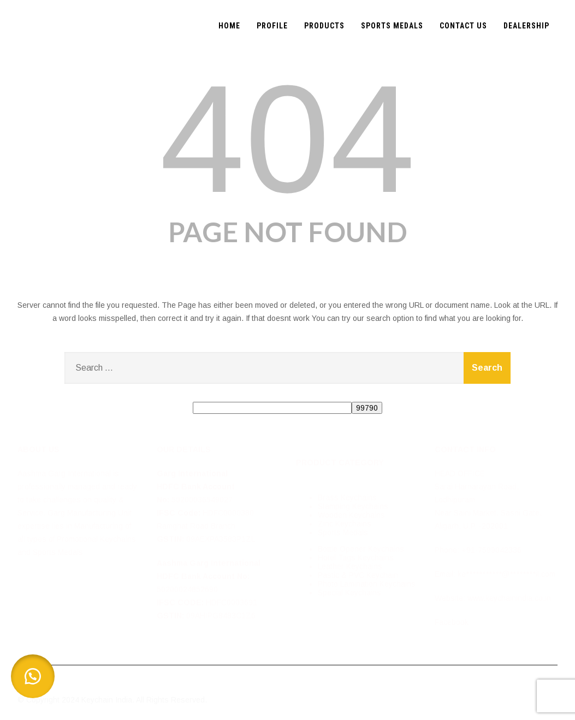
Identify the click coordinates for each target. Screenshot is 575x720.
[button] (33, 676)
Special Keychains (349, 592)
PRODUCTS (324, 25)
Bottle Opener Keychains (361, 549)
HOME (229, 25)
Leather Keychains (350, 566)
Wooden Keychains (351, 515)
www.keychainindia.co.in (509, 598)
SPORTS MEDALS (392, 25)
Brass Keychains (347, 497)
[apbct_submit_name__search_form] (367, 408)
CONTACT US (463, 25)
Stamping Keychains (353, 506)
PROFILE (272, 25)
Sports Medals (343, 532)
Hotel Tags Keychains (356, 557)
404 (288, 139)
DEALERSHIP (526, 25)
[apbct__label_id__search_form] (272, 408)
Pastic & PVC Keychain (358, 575)
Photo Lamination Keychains (367, 583)
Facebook (452, 622)
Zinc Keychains (344, 523)
